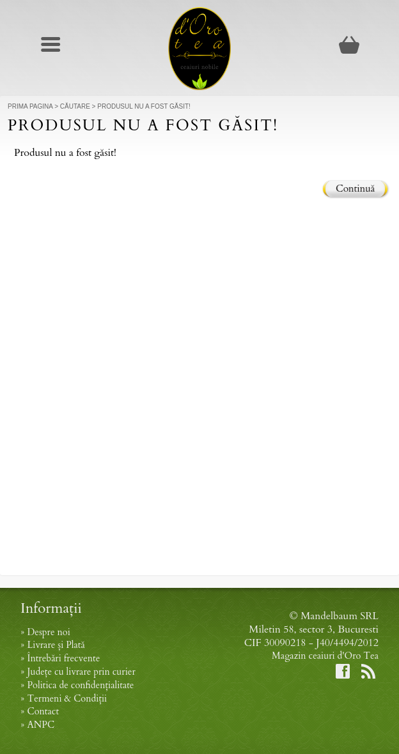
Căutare (75, 106)
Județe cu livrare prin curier (81, 672)
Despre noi (48, 632)
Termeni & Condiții (67, 699)
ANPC (40, 725)
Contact (43, 711)
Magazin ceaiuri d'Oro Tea (325, 656)
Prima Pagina (30, 106)
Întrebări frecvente (63, 658)
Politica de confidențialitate (80, 685)
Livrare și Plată (55, 645)
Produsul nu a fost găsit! (144, 106)
